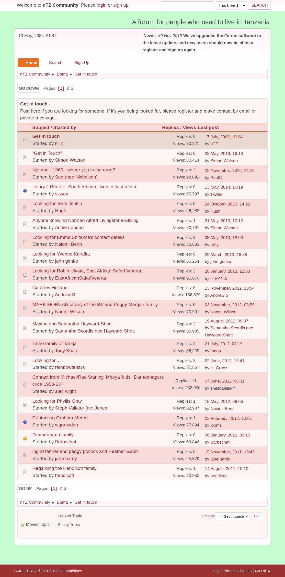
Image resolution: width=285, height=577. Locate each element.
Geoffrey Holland (50, 287)
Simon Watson (70, 160)
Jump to (207, 516)
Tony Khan (66, 350)
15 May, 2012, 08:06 (224, 401)
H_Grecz (218, 367)
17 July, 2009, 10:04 (223, 136)
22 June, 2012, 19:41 (224, 360)
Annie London (69, 227)
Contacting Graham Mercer (60, 417)
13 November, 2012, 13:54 (230, 288)
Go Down (29, 88)
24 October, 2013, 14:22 (227, 204)
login (102, 5)
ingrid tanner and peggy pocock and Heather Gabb (85, 451)
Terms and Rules (237, 571)
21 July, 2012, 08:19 (223, 343)
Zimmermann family (52, 434)
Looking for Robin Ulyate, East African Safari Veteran (87, 270)
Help (215, 571)
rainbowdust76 (70, 367)
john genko (66, 261)
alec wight (65, 391)
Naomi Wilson (69, 311)
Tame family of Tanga (54, 343)
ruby (214, 244)
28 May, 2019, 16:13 (224, 153)
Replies (170, 127)
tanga (215, 350)
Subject (40, 127)
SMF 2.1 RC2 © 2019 (32, 571)
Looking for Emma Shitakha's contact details (78, 237)
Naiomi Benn (68, 244)
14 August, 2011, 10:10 (226, 468)
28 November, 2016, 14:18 (230, 170)
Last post (210, 127)
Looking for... (45, 360)
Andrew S (65, 294)
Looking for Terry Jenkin (57, 203)
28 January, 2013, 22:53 (227, 271)
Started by (64, 127)
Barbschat (65, 441)
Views (189, 127)
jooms (216, 425)
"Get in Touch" (47, 153)
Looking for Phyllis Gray (57, 401)
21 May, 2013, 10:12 (224, 220)
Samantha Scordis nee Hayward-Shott (95, 330)
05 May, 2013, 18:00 (224, 237)
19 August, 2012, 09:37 (226, 321)
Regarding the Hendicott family (64, 468)
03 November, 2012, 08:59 (230, 304)
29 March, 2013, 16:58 (226, 254)
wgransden (66, 424)
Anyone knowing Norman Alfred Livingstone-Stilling (85, 220)
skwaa (61, 193)
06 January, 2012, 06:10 (227, 435)
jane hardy (66, 458)
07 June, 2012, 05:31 (224, 381)
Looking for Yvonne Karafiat (61, 253)
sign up (121, 5)
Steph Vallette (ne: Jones (81, 407)
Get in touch (46, 136)
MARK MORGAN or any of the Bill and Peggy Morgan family (95, 304)
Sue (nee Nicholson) (76, 177)
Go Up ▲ (263, 571)
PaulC (216, 177)
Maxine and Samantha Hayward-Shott (72, 323)
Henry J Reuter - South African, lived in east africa (84, 186)
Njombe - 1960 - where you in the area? (73, 169)
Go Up (25, 488)
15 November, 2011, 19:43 (230, 451)
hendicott (64, 475)
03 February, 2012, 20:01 (228, 418)
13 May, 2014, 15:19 (224, 187)
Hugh (60, 210)
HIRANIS (219, 278)
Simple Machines (67, 571)
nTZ (59, 143)
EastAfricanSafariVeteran (81, 278)
